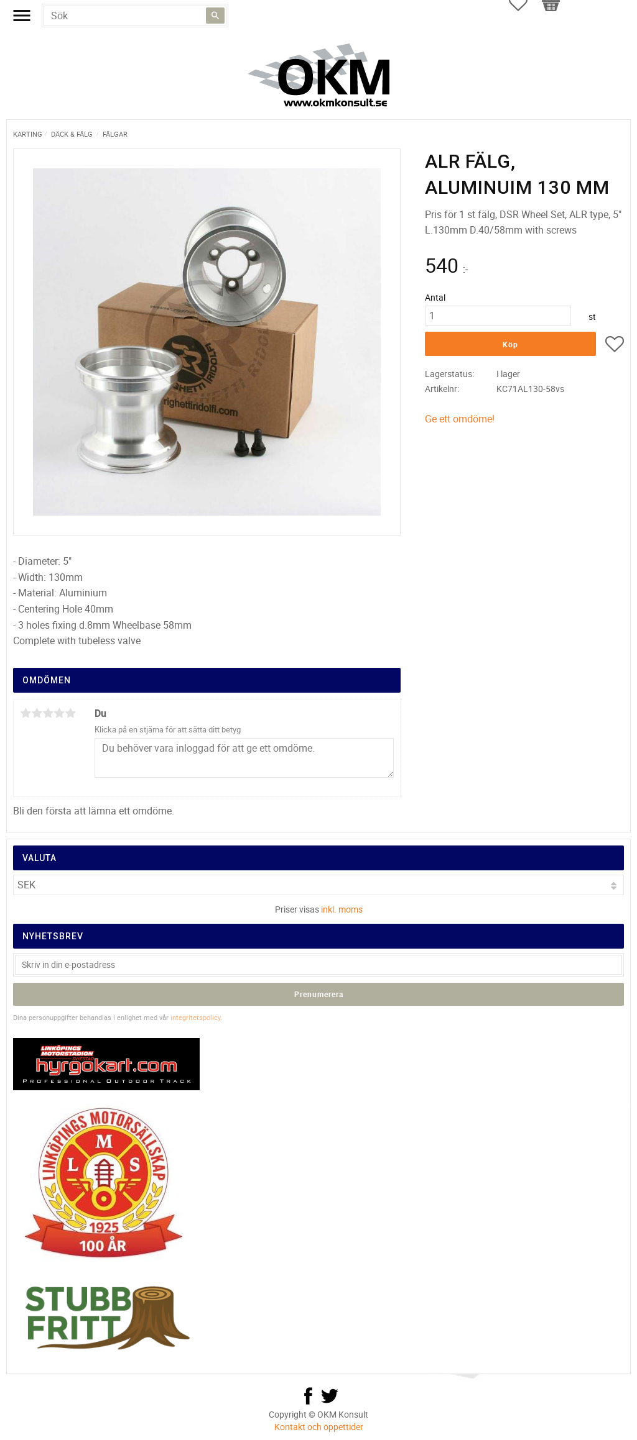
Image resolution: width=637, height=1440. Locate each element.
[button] (614, 346)
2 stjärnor (36, 713)
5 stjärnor (70, 713)
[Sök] (215, 15)
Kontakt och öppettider (318, 1427)
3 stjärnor (47, 713)
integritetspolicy (195, 1017)
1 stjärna (25, 713)
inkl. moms (342, 909)
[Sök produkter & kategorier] (135, 15)
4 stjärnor (59, 713)
